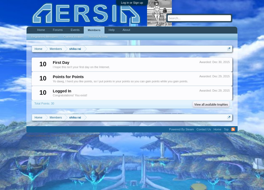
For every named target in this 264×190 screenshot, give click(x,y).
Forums (58, 29)
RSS (233, 129)
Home (41, 29)
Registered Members (44, 36)
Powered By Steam (181, 129)
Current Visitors (73, 36)
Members (94, 30)
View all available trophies (211, 104)
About (126, 29)
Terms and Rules (227, 135)
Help (112, 29)
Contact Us (203, 129)
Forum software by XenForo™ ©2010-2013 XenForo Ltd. (63, 135)
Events (75, 29)
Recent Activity (98, 36)
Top (226, 129)
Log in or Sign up (132, 2)
